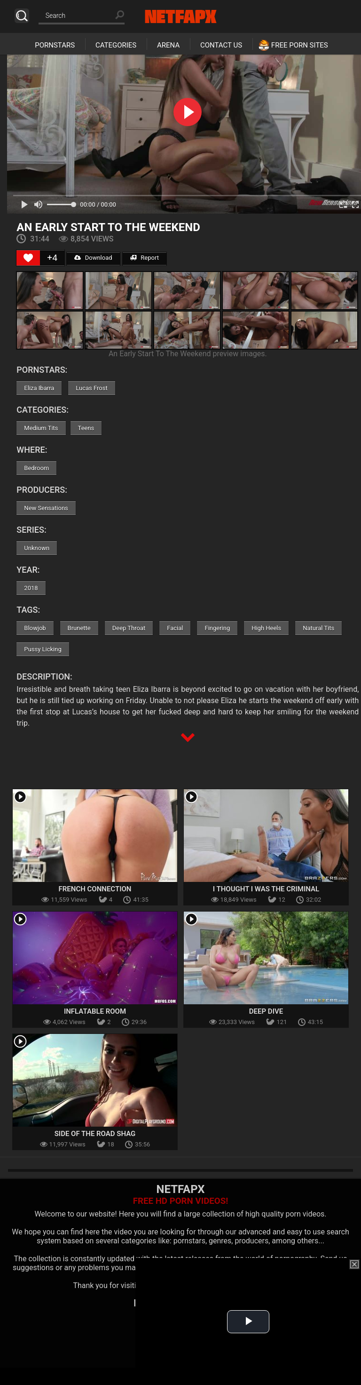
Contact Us (221, 45)
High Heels (266, 628)
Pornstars (55, 45)
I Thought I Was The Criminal (266, 889)
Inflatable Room (95, 1011)
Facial (175, 628)
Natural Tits (318, 628)
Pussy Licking (42, 649)
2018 (31, 588)
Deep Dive (266, 1011)
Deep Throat (129, 628)
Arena (168, 45)
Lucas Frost (91, 388)
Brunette (79, 628)
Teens (86, 428)
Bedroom (36, 468)
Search (22, 15)
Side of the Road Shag (95, 1133)
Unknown (36, 548)
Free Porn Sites (299, 45)
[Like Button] (28, 257)
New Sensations (46, 508)
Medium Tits (41, 428)
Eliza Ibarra (39, 388)
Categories (115, 45)
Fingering (217, 628)
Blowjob (35, 628)
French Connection (95, 889)
